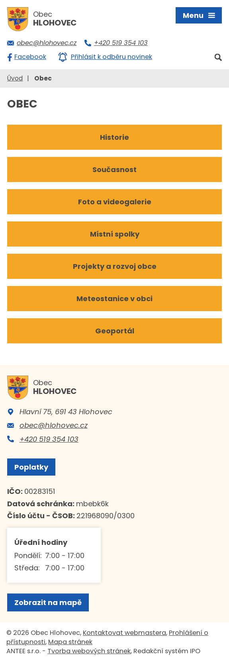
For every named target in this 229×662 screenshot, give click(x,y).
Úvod (15, 78)
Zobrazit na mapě (48, 602)
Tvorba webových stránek (89, 651)
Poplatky (31, 467)
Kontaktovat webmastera (124, 632)
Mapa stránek (70, 641)
